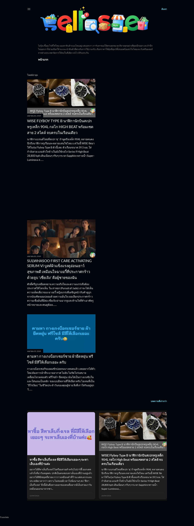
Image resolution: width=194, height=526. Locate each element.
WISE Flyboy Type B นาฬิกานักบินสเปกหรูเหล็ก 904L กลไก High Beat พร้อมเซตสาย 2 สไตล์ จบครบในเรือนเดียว (60, 127)
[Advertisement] (61, 190)
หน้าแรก (43, 59)
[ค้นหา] (164, 9)
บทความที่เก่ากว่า (159, 401)
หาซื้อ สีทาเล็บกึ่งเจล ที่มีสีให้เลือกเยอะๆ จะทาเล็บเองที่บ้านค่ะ (59, 462)
